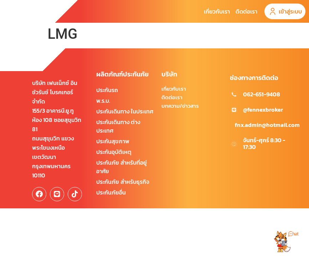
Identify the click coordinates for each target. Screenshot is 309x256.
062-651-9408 (261, 104)
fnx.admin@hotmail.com (267, 135)
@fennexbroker (263, 120)
